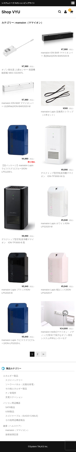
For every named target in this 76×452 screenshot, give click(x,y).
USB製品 (9, 411)
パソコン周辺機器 (11, 403)
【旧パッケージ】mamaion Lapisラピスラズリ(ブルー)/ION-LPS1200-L (17, 168)
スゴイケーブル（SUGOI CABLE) (21, 416)
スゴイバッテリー (14, 380)
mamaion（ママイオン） (17, 430)
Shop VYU (11, 12)
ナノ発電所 (10, 393)
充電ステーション (14, 397)
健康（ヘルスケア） (12, 426)
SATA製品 (10, 407)
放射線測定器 (11, 434)
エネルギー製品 (10, 376)
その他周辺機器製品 (15, 420)
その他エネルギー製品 (16, 388)
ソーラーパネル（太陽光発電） (20, 384)
